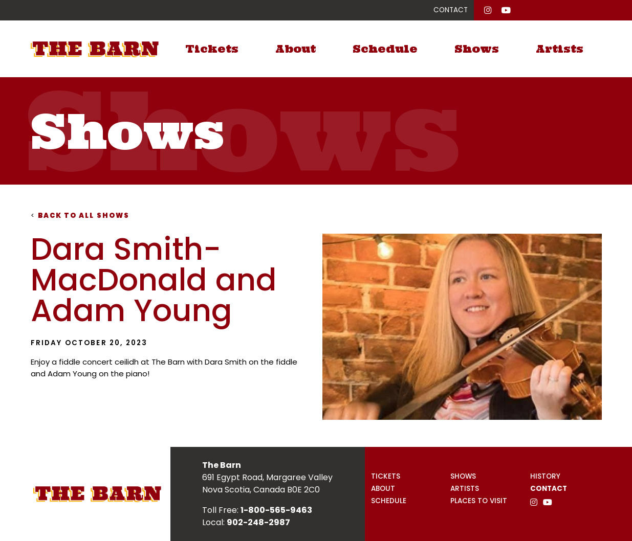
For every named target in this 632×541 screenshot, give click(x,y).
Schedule (385, 49)
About (295, 49)
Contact (548, 488)
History (545, 476)
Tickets (211, 49)
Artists (559, 49)
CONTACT (450, 10)
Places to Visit (478, 501)
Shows (476, 49)
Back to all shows (80, 215)
